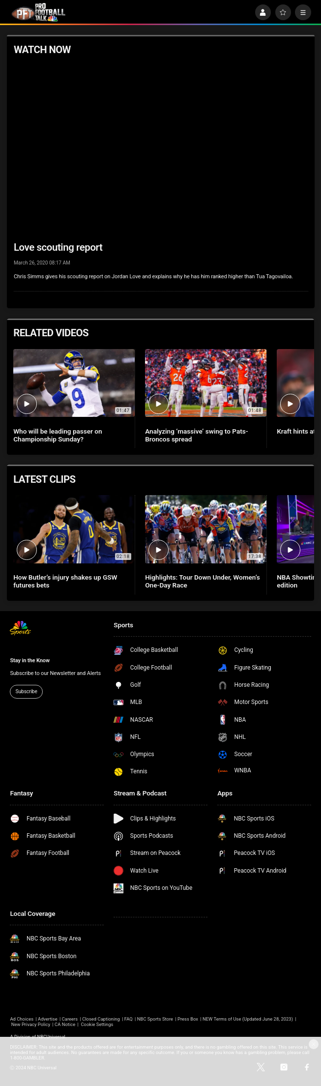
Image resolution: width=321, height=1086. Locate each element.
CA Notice (65, 1024)
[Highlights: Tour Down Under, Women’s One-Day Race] (205, 529)
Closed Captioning (101, 1019)
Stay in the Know (30, 660)
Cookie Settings (97, 1024)
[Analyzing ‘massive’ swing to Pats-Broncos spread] (205, 383)
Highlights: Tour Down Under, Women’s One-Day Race (202, 581)
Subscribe (26, 691)
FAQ (128, 1019)
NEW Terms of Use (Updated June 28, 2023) (248, 1019)
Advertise (48, 1019)
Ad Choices (21, 1019)
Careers (70, 1019)
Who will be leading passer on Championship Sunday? (57, 435)
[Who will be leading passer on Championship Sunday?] (74, 383)
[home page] (38, 12)
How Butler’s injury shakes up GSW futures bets (65, 581)
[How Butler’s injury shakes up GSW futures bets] (74, 529)
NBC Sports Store (155, 1019)
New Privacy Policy (30, 1024)
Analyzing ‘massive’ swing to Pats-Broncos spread (196, 435)
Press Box (187, 1019)
